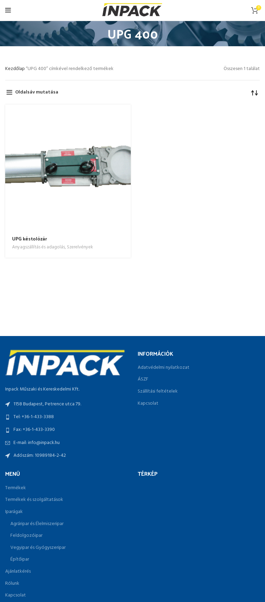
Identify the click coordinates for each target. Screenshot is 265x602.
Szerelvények (80, 247)
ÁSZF (143, 379)
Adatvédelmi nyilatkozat (163, 367)
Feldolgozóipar (26, 535)
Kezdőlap (15, 69)
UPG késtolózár (29, 238)
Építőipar (19, 559)
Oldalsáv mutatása (36, 92)
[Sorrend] (254, 92)
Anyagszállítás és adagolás (38, 247)
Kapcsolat (148, 403)
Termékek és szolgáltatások (34, 499)
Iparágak (14, 512)
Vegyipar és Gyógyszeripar (38, 547)
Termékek (15, 488)
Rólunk (12, 583)
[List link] (66, 417)
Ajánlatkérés (18, 571)
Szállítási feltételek (158, 391)
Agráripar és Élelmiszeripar (36, 524)
